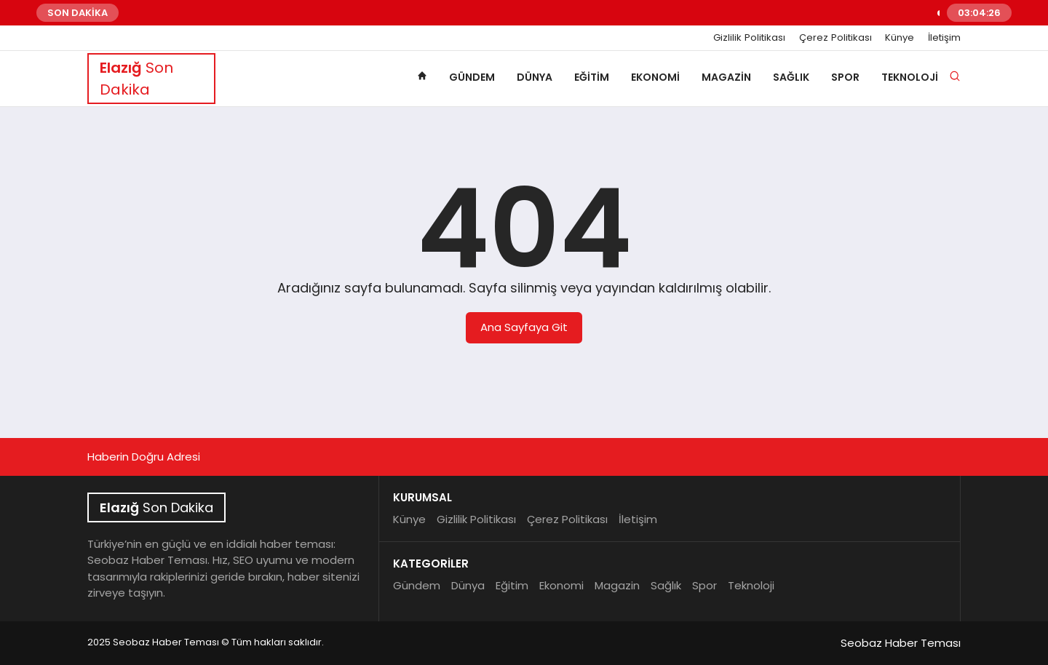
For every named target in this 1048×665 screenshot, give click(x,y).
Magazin (726, 77)
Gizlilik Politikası (749, 37)
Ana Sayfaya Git (524, 327)
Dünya (534, 77)
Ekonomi (655, 77)
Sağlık (791, 77)
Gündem (472, 77)
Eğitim (591, 77)
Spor (845, 77)
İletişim (944, 37)
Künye (899, 37)
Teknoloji (909, 77)
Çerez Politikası (835, 37)
